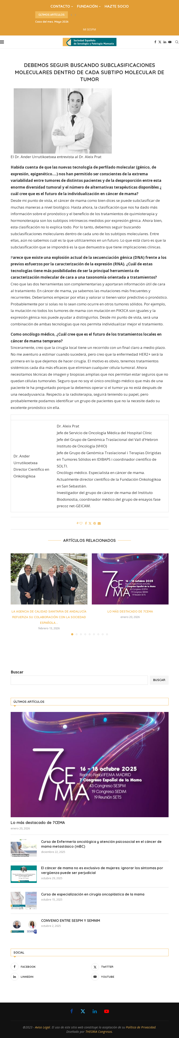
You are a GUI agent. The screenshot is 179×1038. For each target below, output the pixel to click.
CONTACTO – (61, 6)
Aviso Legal (42, 1027)
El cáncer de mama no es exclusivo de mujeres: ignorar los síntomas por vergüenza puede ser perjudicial (102, 870)
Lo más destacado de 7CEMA (130, 611)
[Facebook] (155, 42)
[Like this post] (80, 523)
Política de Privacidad (141, 1027)
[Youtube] (169, 42)
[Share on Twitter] (90, 523)
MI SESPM (89, 29)
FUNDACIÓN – (89, 6)
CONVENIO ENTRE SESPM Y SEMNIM (70, 920)
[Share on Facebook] (86, 523)
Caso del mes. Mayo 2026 (52, 21)
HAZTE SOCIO (117, 6)
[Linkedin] (165, 42)
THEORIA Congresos (98, 1032)
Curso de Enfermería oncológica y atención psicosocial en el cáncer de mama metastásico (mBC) (101, 844)
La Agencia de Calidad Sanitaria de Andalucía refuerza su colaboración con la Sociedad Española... (49, 617)
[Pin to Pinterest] (94, 523)
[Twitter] (159, 42)
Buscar (17, 672)
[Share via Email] (99, 523)
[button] (71, 14)
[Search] (177, 42)
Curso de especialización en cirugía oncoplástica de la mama (92, 894)
